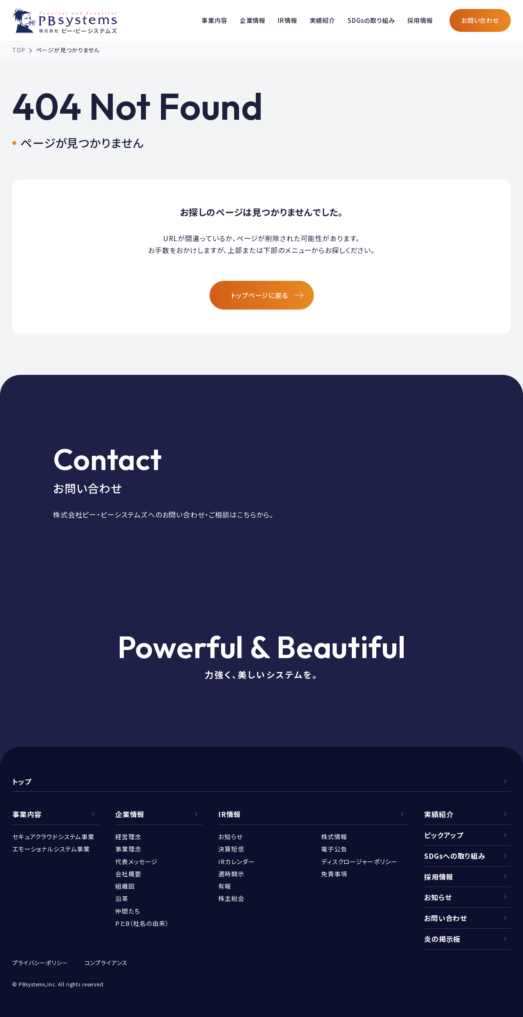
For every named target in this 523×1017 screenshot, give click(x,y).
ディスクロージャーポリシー (359, 861)
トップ (21, 781)
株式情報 (334, 836)
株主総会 (231, 898)
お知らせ (230, 836)
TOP (18, 50)
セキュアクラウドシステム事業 (53, 836)
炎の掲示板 (442, 939)
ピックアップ (443, 835)
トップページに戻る (267, 295)
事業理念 (128, 849)
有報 (224, 886)
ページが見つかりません (68, 50)
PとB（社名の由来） (142, 923)
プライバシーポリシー (40, 963)
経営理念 (128, 836)
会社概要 (128, 873)
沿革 (121, 898)
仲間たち (127, 911)
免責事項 (334, 873)
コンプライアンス (106, 963)
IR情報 (287, 20)
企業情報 (253, 20)
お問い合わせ (480, 20)
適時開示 (231, 873)
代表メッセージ (136, 861)
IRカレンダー (236, 861)
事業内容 (214, 20)
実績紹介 (322, 20)
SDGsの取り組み (371, 20)
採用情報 (420, 20)
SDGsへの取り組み (454, 856)
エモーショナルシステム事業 (51, 849)
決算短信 (231, 849)
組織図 (125, 886)
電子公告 (334, 849)
